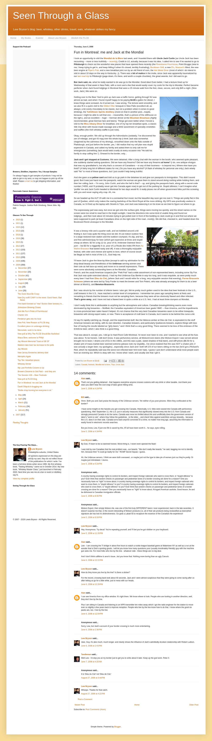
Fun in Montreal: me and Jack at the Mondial (37, 383)
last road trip (83, 76)
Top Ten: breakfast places (29, 360)
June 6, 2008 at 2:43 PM (91, 646)
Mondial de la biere (103, 365)
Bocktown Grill (157, 67)
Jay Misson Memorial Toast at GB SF (33, 341)
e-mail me (28, 181)
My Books (26, 38)
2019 (18, 231)
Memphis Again (24, 356)
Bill (82, 397)
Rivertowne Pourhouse (166, 64)
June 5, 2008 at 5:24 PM (91, 464)
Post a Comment (85, 699)
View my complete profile (23, 478)
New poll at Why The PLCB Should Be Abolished (38, 334)
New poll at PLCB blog (27, 379)
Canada (84, 365)
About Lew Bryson (57, 38)
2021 (18, 223)
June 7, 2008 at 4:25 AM (91, 662)
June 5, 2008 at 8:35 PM (91, 496)
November (23, 272)
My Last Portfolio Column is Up (31, 368)
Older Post (193, 705)
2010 (18, 257)
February (22, 406)
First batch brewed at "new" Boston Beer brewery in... (40, 304)
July (20, 287)
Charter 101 (23, 315)
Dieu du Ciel (101, 278)
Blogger (117, 727)
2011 (18, 253)
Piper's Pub (93, 70)
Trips (113, 365)
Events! (39, 38)
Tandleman (86, 654)
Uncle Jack (120, 365)
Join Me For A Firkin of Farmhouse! (33, 311)
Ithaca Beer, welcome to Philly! (31, 338)
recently (113, 61)
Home (13, 38)
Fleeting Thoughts (20, 422)
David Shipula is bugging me (30, 386)
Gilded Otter (109, 106)
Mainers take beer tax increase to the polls (36, 345)
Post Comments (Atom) (96, 709)
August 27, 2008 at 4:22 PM (93, 694)
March (21, 402)
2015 (18, 242)
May (20, 395)
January (22, 410)
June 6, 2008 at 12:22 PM (92, 560)
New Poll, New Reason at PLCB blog (33, 322)
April (20, 399)
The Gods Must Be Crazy (28, 294)
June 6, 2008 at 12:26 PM (92, 584)
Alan (83, 378)
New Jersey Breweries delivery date (33, 353)
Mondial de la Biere (113, 58)
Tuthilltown (92, 112)
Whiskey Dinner (24, 364)
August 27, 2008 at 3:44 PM (93, 678)
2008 (18, 265)
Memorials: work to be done (29, 330)
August (21, 283)
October (22, 275)
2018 (18, 235)
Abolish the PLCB (80, 38)
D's (172, 67)
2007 (18, 415)
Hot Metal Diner (161, 70)
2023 (18, 219)
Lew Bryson (86, 440)
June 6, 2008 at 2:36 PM (91, 630)
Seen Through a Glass (61, 15)
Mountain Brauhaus (140, 118)
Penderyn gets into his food (29, 319)
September (23, 279)
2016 (18, 238)
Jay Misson (22, 349)
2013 (18, 246)
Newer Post (80, 705)
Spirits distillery (106, 112)
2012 (18, 250)
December (23, 268)
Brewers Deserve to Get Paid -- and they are (37, 371)
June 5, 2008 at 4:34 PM (91, 431)
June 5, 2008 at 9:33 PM (91, 517)
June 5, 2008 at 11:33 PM (92, 533)
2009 (18, 261)
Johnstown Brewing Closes (29, 307)
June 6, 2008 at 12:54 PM (92, 614)
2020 (18, 227)
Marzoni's (179, 67)
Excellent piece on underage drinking (33, 326)
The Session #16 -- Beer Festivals (32, 375)
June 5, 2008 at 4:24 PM (91, 388)
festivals (91, 365)
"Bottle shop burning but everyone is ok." (35, 390)
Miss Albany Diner (93, 124)
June (20, 290)
